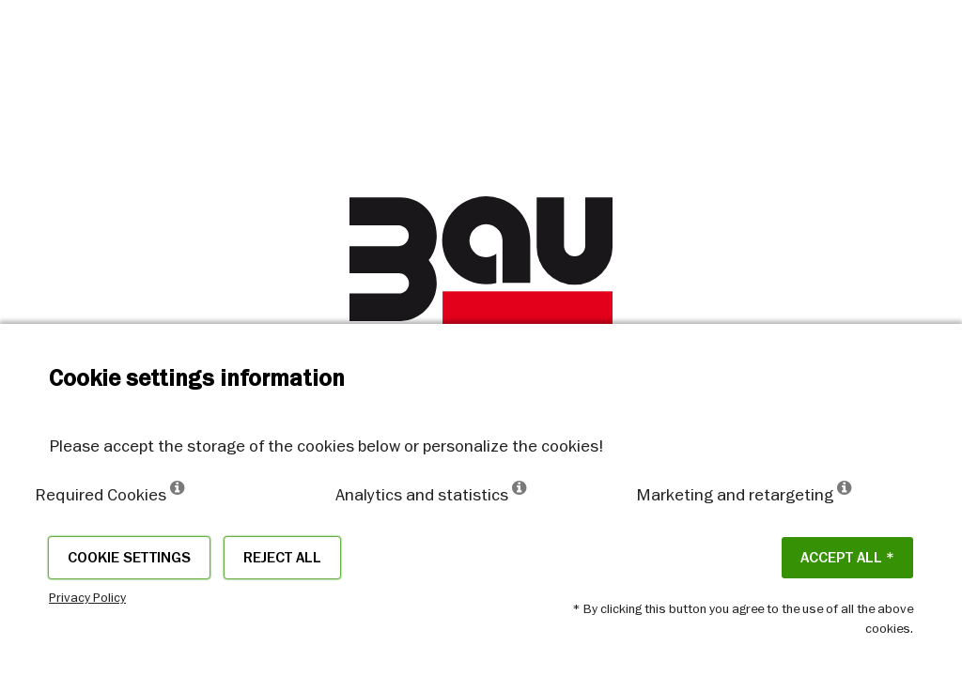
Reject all (282, 557)
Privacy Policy (87, 597)
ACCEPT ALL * (847, 557)
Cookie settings (129, 557)
